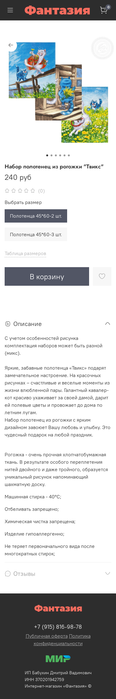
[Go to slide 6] (69, 155)
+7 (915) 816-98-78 (58, 626)
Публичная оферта (47, 636)
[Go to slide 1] (47, 155)
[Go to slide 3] (56, 155)
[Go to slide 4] (60, 155)
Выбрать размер (23, 202)
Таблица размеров (25, 253)
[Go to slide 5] (65, 155)
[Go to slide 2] (52, 155)
